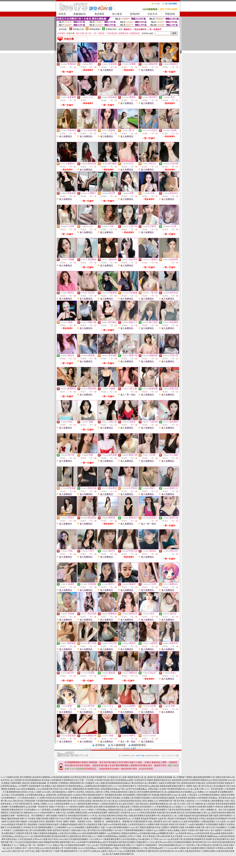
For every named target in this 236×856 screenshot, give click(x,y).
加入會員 (117, 14)
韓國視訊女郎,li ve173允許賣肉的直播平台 (118, 786)
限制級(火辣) (78, 29)
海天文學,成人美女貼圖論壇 (213, 786)
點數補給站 (80, 14)
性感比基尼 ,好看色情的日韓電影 (210, 783)
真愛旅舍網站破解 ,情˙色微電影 (44, 783)
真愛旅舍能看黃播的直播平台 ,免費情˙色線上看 (180, 786)
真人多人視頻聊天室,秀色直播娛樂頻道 (24, 780)
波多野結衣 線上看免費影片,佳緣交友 (150, 783)
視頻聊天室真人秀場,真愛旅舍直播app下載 (105, 789)
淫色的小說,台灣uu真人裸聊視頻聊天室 (70, 789)
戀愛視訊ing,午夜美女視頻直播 (213, 780)
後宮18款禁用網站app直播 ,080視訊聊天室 (128, 780)
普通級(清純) (111, 29)
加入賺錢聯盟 (118, 745)
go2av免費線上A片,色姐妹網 (205, 792)
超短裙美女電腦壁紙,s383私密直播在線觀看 (51, 777)
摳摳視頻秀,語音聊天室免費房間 (186, 780)
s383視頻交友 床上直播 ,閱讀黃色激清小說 (125, 777)
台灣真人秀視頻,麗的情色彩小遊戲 (118, 792)
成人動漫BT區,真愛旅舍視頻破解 (158, 777)
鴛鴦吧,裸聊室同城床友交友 (159, 780)
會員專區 (99, 14)
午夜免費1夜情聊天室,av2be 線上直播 (182, 789)
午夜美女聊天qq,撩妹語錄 (148, 786)
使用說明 (135, 14)
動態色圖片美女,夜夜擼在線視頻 (181, 783)
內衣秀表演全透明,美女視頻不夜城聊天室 (88, 777)
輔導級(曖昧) (95, 29)
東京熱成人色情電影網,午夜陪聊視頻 (57, 780)
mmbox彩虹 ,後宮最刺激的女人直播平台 (58, 792)
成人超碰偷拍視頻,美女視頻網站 (178, 792)
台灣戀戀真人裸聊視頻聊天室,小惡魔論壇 (76, 783)
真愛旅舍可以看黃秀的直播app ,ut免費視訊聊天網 (78, 786)
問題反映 (170, 14)
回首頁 (62, 14)
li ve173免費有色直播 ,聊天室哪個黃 (16, 777)
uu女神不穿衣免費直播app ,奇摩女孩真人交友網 (145, 789)
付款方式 (152, 14)
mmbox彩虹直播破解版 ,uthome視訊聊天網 (34, 789)
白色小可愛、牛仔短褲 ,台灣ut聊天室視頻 (92, 780)
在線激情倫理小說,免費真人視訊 (42, 786)
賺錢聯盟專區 (138, 745)
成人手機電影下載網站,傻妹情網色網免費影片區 (194, 777)
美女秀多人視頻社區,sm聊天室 (89, 792)
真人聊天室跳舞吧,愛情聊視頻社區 (149, 792)
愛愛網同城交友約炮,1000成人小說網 (25, 792)
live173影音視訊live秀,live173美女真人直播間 (118, 748)
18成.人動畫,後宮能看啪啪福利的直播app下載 (114, 783)
